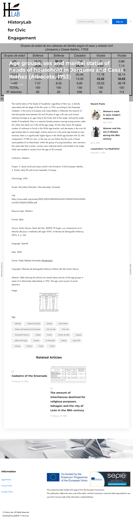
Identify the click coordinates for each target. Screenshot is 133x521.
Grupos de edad (63, 335)
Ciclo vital (65, 329)
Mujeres (63, 340)
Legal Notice (6, 479)
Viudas (41, 346)
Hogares (78, 335)
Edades (38, 335)
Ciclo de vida (50, 329)
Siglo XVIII (76, 340)
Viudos (52, 346)
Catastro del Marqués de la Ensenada (27, 329)
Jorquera (36, 340)
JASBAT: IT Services (21, 516)
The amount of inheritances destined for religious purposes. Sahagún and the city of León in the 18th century (67, 401)
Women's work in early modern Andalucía (111, 115)
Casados (49, 324)
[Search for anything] (105, 21)
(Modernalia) (47, 260)
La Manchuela (50, 340)
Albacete (18, 324)
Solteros (29, 346)
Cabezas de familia (33, 324)
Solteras (17, 346)
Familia (49, 335)
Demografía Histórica (22, 335)
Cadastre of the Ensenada (29, 375)
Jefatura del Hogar (21, 340)
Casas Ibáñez (63, 324)
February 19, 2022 (20, 381)
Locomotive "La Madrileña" (105, 149)
